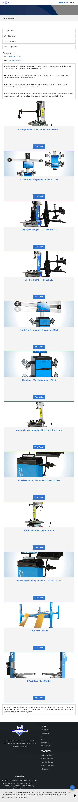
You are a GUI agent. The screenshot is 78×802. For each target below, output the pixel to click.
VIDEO (43, 736)
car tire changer (10, 41)
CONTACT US (45, 746)
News (42, 739)
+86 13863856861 (15, 60)
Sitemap (45, 769)
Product (11, 18)
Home (4, 18)
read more (23, 797)
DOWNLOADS (45, 743)
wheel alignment (10, 30)
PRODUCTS (45, 733)
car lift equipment (11, 47)
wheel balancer (10, 36)
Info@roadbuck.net (14, 56)
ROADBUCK (45, 730)
